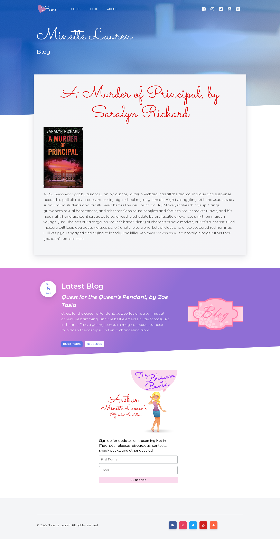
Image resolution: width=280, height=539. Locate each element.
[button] (93, 9)
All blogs (94, 343)
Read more (72, 343)
